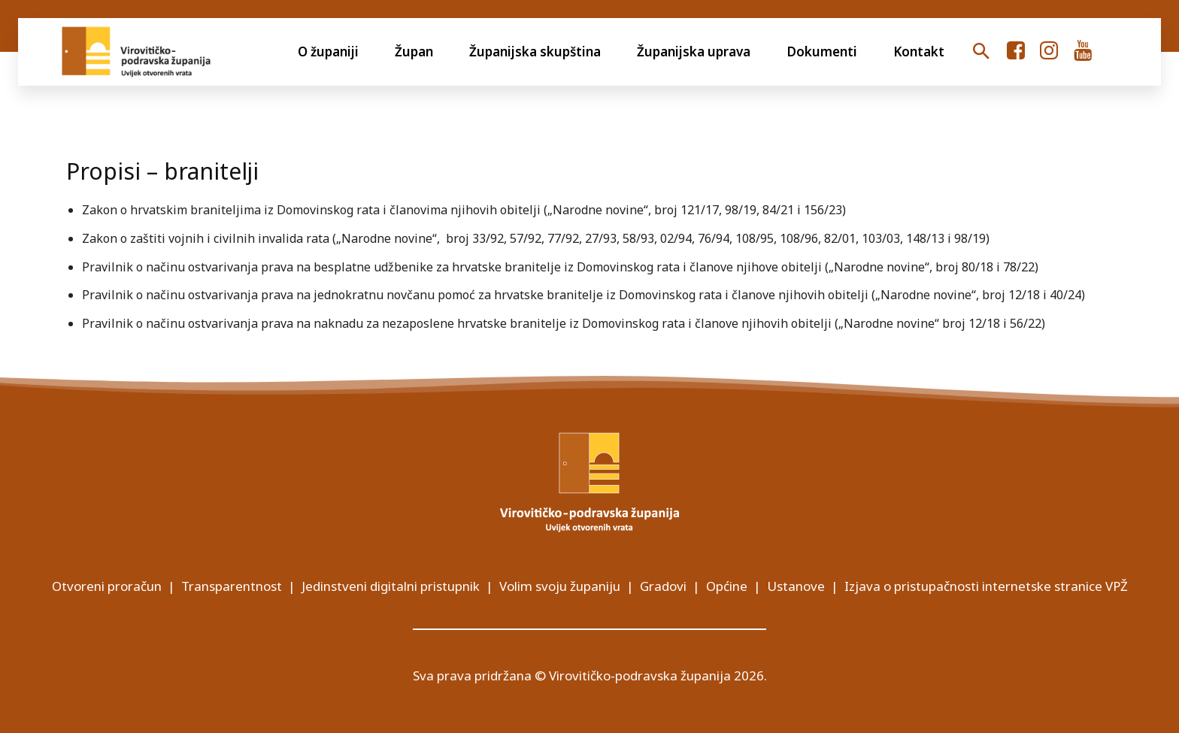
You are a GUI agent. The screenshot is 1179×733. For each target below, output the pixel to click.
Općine (726, 586)
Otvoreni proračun (107, 586)
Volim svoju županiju (559, 586)
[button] (980, 52)
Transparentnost (231, 586)
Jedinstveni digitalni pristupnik (391, 586)
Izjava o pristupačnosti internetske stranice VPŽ (986, 586)
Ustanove (796, 586)
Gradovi (663, 586)
